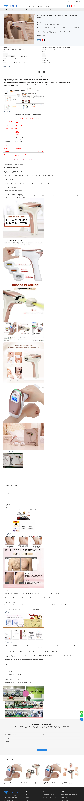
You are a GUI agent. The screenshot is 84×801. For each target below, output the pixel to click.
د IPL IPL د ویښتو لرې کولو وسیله (48, 795)
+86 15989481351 (76, 1)
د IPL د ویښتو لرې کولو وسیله (48, 794)
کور (26, 794)
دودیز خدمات (28, 797)
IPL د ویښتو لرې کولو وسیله (17, 9)
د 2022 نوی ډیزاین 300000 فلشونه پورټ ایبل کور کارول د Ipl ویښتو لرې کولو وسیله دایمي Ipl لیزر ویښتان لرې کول (31, 783)
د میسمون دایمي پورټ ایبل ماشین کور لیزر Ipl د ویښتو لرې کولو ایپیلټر (45, 9)
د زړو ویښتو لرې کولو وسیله (47, 798)
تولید (10, 9)
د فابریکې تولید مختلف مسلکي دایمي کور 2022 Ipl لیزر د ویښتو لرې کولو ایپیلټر (71, 783)
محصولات (27, 795)
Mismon (5, 9)
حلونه (27, 798)
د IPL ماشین (27, 9)
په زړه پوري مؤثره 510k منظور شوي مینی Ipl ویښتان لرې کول (13, 783)
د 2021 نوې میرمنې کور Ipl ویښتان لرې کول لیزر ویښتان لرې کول (51, 783)
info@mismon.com (68, 1)
